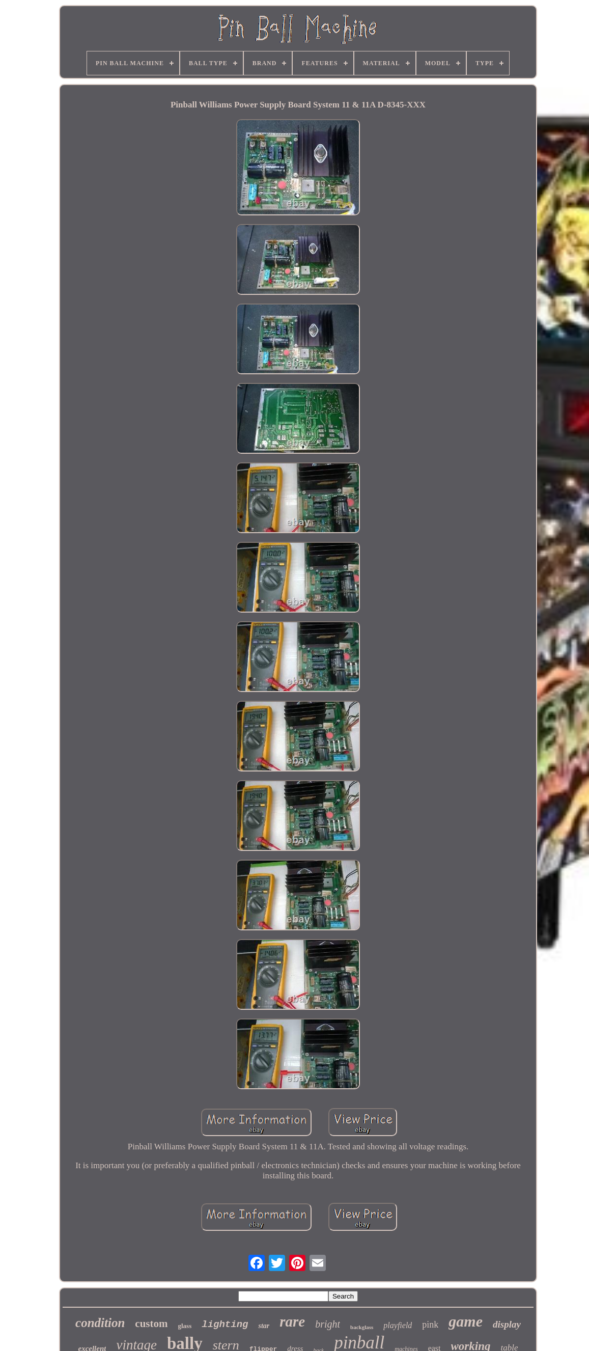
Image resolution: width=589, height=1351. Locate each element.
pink (430, 1324)
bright (327, 1324)
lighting (225, 1324)
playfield (397, 1325)
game (465, 1321)
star (263, 1326)
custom (151, 1323)
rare (292, 1321)
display (507, 1324)
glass (185, 1326)
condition (100, 1323)
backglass (361, 1327)
